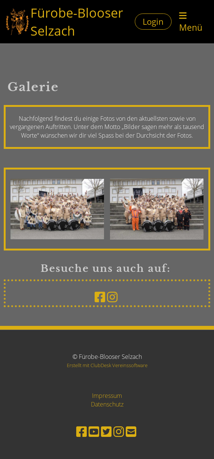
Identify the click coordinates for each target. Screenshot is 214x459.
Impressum (107, 396)
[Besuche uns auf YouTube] (94, 431)
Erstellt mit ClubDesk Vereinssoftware (107, 365)
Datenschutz (107, 404)
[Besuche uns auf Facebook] (100, 297)
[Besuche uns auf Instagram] (112, 297)
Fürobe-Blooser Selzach (76, 21)
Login (153, 21)
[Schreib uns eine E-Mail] (131, 431)
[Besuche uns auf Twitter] (106, 431)
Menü (190, 22)
